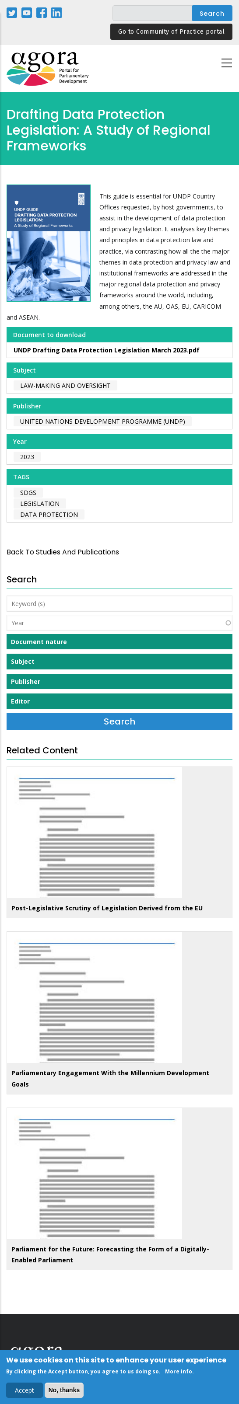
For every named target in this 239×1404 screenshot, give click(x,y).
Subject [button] (23, 661)
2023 (27, 457)
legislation (40, 503)
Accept (24, 1391)
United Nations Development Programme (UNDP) (102, 421)
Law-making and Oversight (65, 385)
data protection (49, 514)
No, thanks (64, 1391)
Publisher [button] (25, 681)
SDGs (28, 492)
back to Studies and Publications (63, 552)
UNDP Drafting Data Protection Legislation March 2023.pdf (107, 350)
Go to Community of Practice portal (171, 31)
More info (178, 1372)
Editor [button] (20, 701)
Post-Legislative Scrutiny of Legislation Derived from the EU (107, 908)
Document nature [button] (39, 642)
